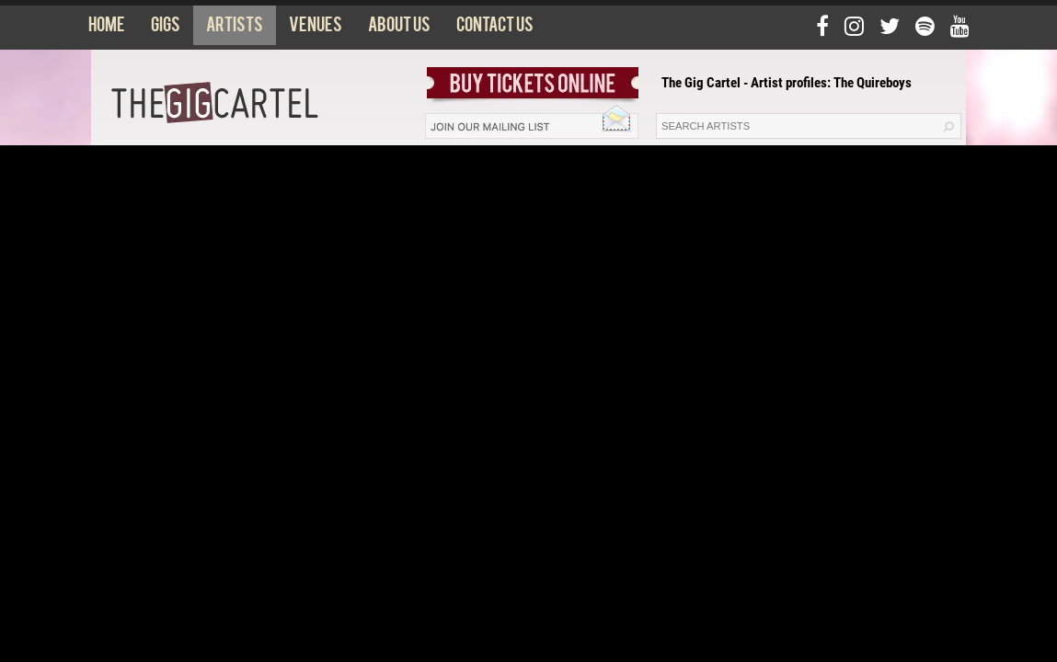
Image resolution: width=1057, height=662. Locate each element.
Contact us (495, 28)
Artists (234, 28)
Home (106, 28)
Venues (315, 28)
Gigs (165, 28)
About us (399, 28)
